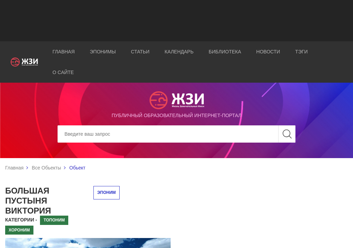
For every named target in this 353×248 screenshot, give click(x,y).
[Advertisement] (176, 20)
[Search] (176, 134)
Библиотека (225, 51)
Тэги (301, 51)
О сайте (63, 72)
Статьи (140, 51)
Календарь (179, 51)
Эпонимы (103, 51)
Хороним (19, 230)
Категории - (21, 220)
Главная (63, 51)
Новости (268, 51)
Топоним (54, 220)
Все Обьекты (46, 167)
